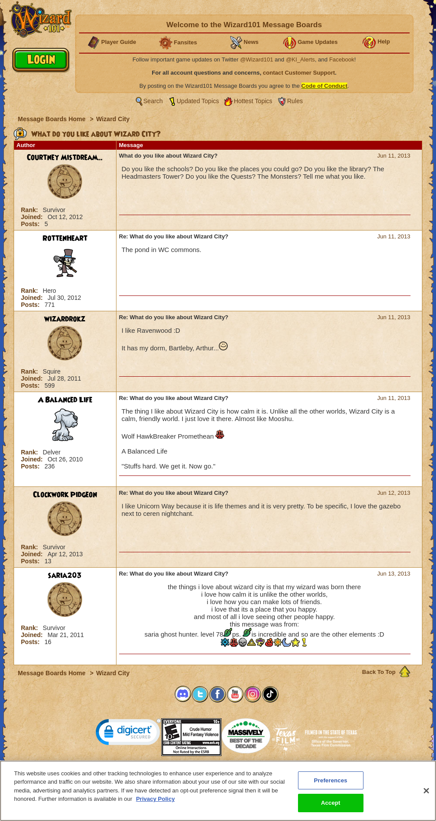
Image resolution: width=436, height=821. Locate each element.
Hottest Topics (253, 100)
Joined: (33, 216)
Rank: (30, 209)
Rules (295, 100)
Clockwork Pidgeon (65, 495)
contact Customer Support (299, 72)
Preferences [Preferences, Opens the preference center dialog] (330, 786)
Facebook (341, 59)
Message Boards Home (52, 118)
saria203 (65, 575)
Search (153, 100)
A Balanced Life (65, 400)
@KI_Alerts (300, 59)
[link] (128, 733)
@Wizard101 (256, 59)
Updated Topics (198, 100)
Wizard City (113, 118)
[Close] (426, 796)
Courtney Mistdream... (65, 157)
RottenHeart (65, 238)
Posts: (31, 223)
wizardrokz (64, 319)
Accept (330, 808)
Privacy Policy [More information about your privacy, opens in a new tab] (155, 804)
